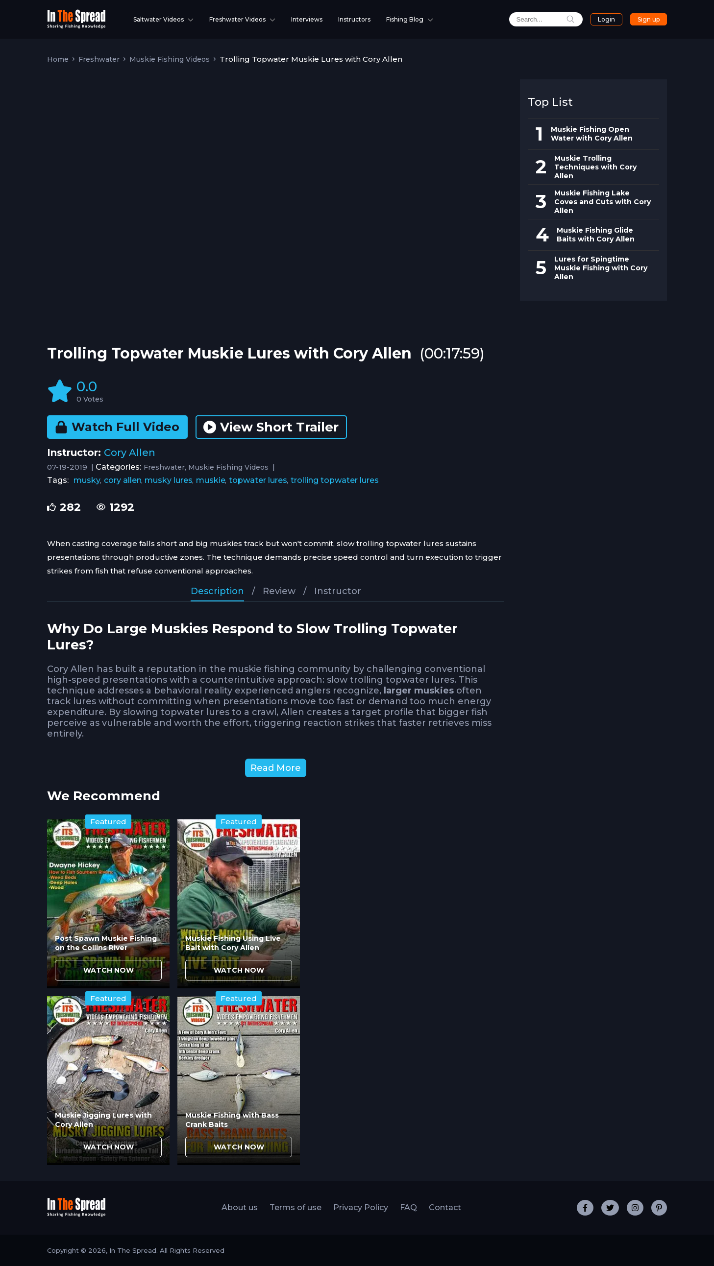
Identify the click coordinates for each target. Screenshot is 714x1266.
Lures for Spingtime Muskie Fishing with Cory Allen (600, 268)
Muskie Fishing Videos (169, 59)
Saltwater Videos (158, 19)
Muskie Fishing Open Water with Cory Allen (592, 134)
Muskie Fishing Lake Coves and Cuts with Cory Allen (602, 202)
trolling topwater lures (335, 480)
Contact (445, 1207)
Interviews (306, 19)
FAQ (408, 1207)
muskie (210, 480)
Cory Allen (129, 452)
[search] (539, 19)
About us (240, 1207)
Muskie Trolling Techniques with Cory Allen (595, 167)
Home (58, 59)
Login (601, 19)
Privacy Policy (360, 1207)
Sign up (647, 19)
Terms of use (295, 1207)
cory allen (123, 480)
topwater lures (258, 480)
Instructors (354, 19)
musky (87, 480)
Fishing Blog (404, 19)
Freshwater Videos (237, 19)
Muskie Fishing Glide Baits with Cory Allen (596, 234)
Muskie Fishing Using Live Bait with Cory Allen (233, 943)
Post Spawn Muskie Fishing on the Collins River (106, 943)
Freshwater (99, 59)
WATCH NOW (108, 970)
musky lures (169, 480)
